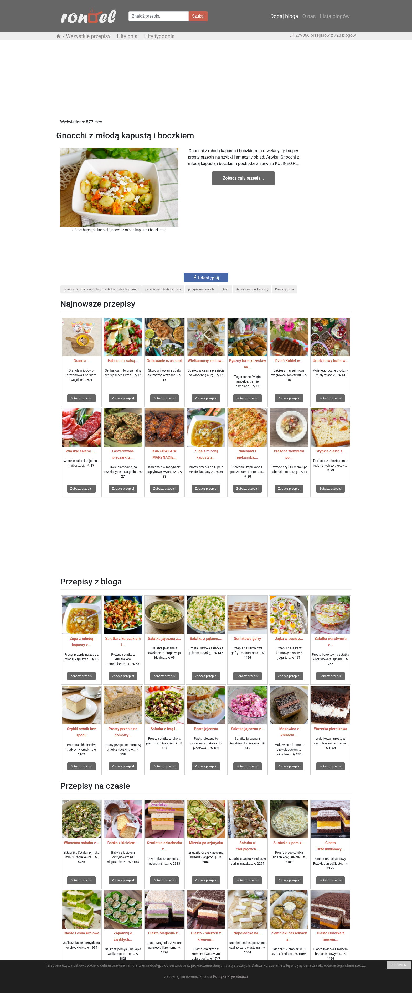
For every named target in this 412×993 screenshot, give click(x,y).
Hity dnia (127, 36)
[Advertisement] (206, 82)
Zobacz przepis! (81, 398)
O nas (309, 16)
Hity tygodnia (159, 36)
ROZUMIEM (398, 965)
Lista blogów (335, 16)
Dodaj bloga (284, 16)
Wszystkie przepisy (88, 36)
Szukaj (198, 16)
